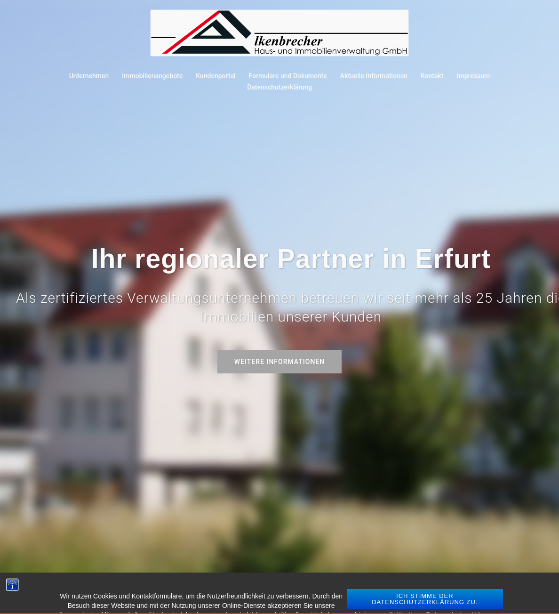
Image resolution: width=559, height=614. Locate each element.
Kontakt (432, 76)
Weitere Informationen (279, 361)
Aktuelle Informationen (373, 76)
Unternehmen (89, 76)
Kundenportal (215, 76)
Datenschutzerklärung (279, 87)
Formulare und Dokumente (288, 76)
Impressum (473, 76)
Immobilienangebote (152, 76)
